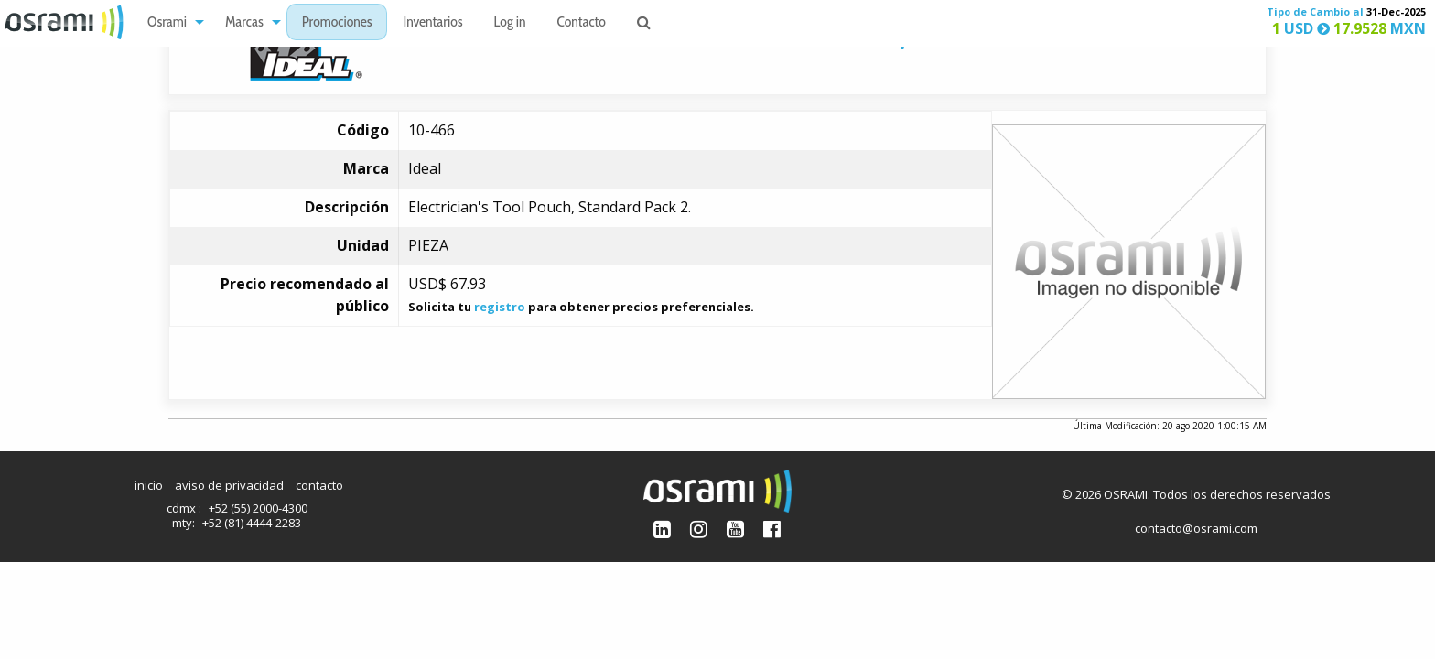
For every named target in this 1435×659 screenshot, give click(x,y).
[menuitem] (171, 22)
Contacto (581, 23)
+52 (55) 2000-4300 (258, 508)
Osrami (167, 23)
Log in (510, 23)
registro (499, 306)
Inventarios (432, 23)
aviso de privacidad (229, 485)
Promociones (337, 23)
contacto (319, 485)
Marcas (244, 23)
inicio (149, 485)
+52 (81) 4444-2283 (251, 522)
